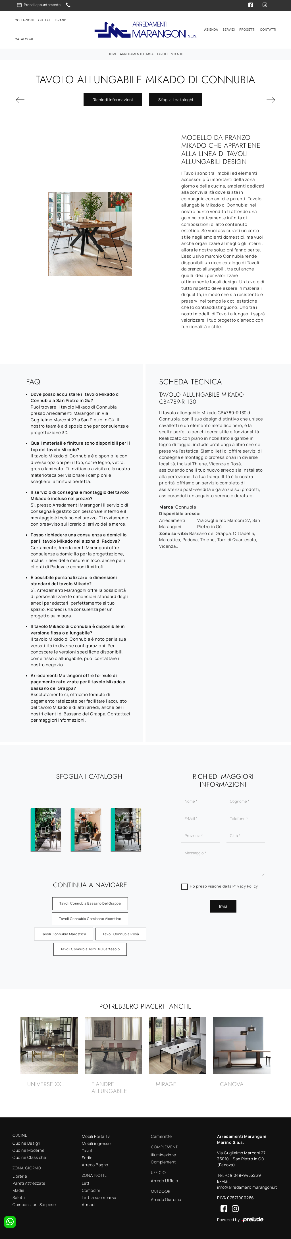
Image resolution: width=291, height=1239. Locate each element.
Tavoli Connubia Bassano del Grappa (90, 903)
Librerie (20, 1176)
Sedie (87, 1157)
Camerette (161, 1136)
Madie (18, 1190)
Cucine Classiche (29, 1157)
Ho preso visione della (224, 886)
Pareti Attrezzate (29, 1183)
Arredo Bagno (95, 1164)
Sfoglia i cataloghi (175, 99)
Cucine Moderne (28, 1150)
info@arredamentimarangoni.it (247, 1187)
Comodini (91, 1190)
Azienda (211, 29)
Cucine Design (26, 1143)
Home (112, 54)
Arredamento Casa (136, 54)
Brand (60, 20)
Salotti (19, 1197)
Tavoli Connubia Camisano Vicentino (90, 918)
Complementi (164, 1162)
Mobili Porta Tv (96, 1136)
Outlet (44, 20)
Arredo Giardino (166, 1199)
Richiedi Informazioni (113, 99)
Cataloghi (24, 39)
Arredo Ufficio (164, 1180)
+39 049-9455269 (243, 1175)
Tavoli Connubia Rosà (121, 934)
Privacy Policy (245, 886)
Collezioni (24, 20)
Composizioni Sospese (34, 1204)
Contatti (268, 29)
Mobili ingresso (96, 1143)
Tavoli (162, 54)
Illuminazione (163, 1154)
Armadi (88, 1204)
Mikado (177, 54)
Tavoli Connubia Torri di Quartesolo (90, 949)
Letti (86, 1183)
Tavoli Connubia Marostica (63, 934)
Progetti (247, 29)
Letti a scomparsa (99, 1197)
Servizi (229, 29)
